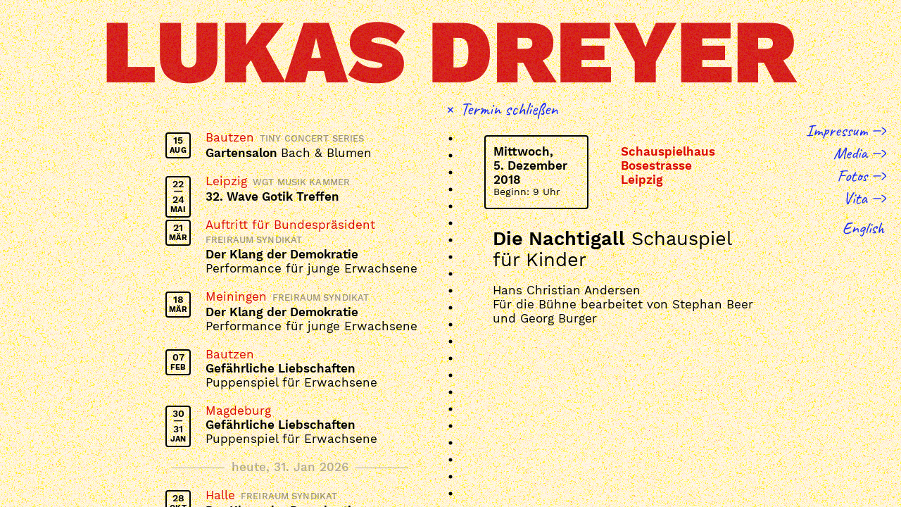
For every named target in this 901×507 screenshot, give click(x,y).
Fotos (852, 175)
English (863, 227)
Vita (855, 198)
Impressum (836, 130)
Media (850, 153)
